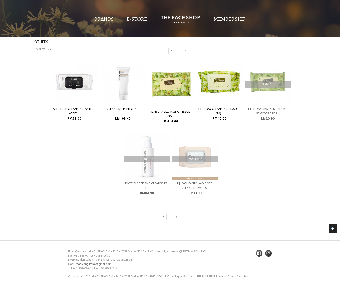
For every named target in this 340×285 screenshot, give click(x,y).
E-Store (137, 18)
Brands (104, 18)
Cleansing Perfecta (122, 109)
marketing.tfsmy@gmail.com (93, 264)
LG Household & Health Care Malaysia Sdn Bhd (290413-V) (130, 276)
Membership (230, 18)
